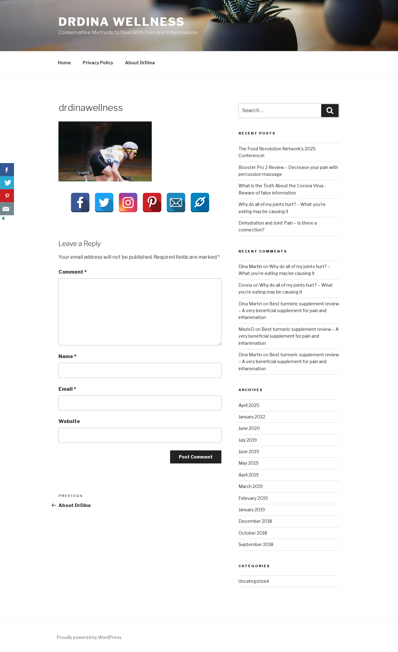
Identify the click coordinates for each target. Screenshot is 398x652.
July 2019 (247, 440)
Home (64, 62)
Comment (72, 272)
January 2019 (251, 509)
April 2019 (248, 474)
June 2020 (249, 428)
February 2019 (253, 498)
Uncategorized (253, 581)
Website (69, 421)
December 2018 (255, 521)
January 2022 (251, 416)
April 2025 (248, 405)
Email (67, 389)
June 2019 (248, 451)
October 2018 (252, 533)
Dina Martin (250, 266)
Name (67, 356)
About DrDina (140, 62)
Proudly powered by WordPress (89, 637)
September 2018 (255, 544)
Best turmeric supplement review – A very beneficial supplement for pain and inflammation (288, 310)
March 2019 (250, 486)
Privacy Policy (98, 62)
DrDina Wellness (121, 22)
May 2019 (248, 463)
